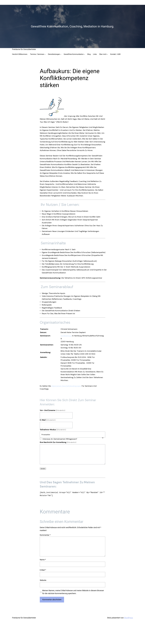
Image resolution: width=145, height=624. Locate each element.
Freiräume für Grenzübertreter (24, 49)
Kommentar (45, 535)
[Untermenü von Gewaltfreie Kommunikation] (84, 54)
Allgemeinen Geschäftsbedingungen (66, 386)
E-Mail (48, 420)
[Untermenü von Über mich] (107, 54)
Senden (43, 468)
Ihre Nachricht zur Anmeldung (58, 442)
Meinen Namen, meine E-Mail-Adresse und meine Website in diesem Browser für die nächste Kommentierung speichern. (73, 591)
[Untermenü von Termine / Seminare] (45, 54)
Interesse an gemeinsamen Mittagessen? (60, 439)
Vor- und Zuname (52, 410)
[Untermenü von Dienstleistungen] (60, 54)
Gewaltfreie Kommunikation (74, 54)
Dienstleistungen (54, 54)
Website (43, 580)
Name (43, 560)
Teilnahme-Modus (53, 429)
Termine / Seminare (37, 54)
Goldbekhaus (66, 336)
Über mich (102, 54)
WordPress (128, 618)
